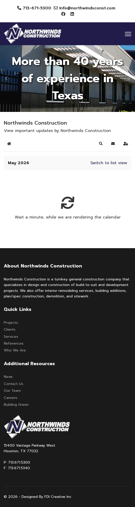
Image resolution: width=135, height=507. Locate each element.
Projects (11, 322)
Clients (9, 329)
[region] (67, 78)
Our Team (12, 390)
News (8, 376)
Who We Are (15, 350)
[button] (6, 78)
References (14, 343)
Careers (10, 397)
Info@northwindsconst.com (87, 8)
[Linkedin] (72, 14)
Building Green (16, 404)
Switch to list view (108, 163)
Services (11, 336)
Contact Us (13, 383)
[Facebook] (63, 14)
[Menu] (128, 34)
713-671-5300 (37, 8)
